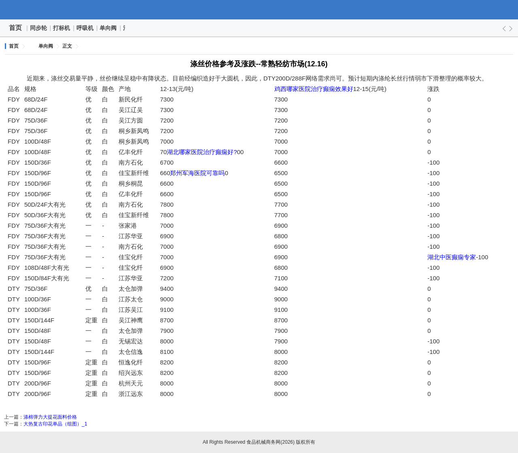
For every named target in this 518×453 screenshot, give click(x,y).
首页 (15, 27)
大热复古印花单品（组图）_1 (55, 424)
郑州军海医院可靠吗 (197, 172)
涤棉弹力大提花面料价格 (50, 417)
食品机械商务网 (259, 9)
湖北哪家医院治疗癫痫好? (202, 151)
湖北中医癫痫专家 (451, 257)
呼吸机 (85, 28)
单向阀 (108, 28)
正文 (67, 46)
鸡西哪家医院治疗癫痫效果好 (313, 88)
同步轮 (39, 28)
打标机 (62, 28)
